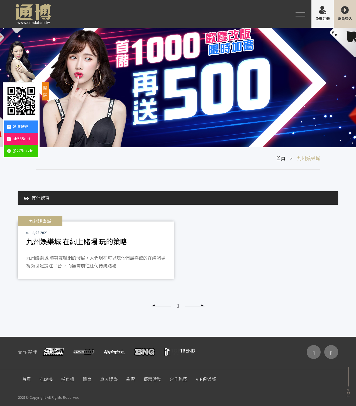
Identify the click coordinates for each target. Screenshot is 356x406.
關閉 (45, 91)
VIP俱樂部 (206, 379)
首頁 (281, 158)
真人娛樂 (109, 379)
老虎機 (46, 379)
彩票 (130, 379)
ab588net (18, 138)
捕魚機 (67, 379)
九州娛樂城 (40, 221)
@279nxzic (20, 150)
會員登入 (345, 18)
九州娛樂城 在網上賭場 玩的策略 (76, 241)
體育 (87, 379)
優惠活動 (152, 379)
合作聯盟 (178, 379)
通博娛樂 (17, 126)
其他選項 (36, 198)
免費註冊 (322, 18)
